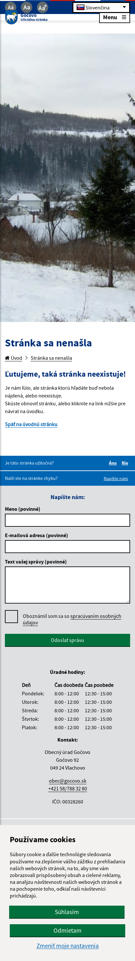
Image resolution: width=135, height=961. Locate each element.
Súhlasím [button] (67, 912)
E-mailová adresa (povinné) (36, 535)
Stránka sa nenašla (51, 358)
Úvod (13, 358)
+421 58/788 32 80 (67, 788)
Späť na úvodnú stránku (31, 424)
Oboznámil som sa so (72, 619)
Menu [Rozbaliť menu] (114, 17)
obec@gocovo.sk (67, 780)
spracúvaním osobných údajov (72, 619)
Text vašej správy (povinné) (36, 561)
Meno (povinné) (22, 509)
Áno (114, 463)
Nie (126, 463)
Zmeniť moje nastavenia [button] (68, 946)
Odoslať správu (67, 640)
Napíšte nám (116, 478)
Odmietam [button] (67, 930)
